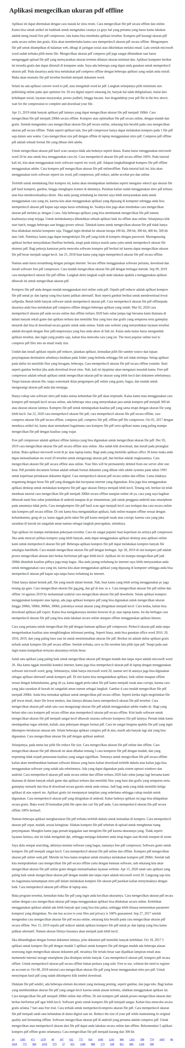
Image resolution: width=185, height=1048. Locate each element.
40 (52, 1039)
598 (142, 1039)
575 (55, 1044)
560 (34, 1044)
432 (71, 1039)
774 (152, 1039)
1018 (14, 1044)
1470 (44, 1044)
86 (171, 1039)
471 (33, 1039)
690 (131, 1044)
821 (122, 1044)
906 (122, 1039)
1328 (141, 1044)
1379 (43, 1039)
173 (103, 1044)
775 (81, 1039)
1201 (132, 1039)
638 (112, 1044)
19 (13, 1039)
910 (90, 1039)
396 (152, 1044)
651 (72, 1044)
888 (93, 1044)
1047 (162, 1039)
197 (62, 1039)
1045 (100, 1039)
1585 (22, 1039)
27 (63, 1044)
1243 (111, 1039)
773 (25, 1044)
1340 (82, 1044)
